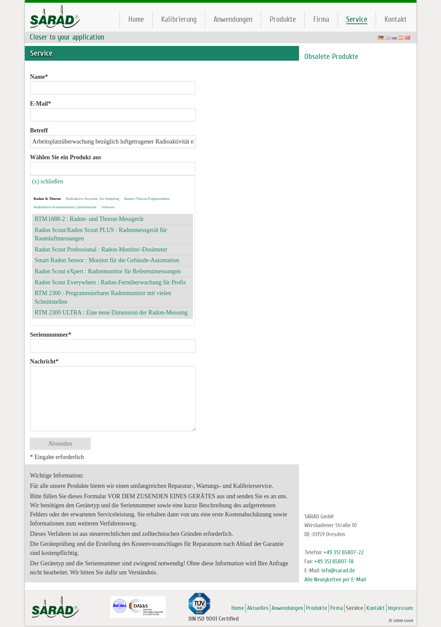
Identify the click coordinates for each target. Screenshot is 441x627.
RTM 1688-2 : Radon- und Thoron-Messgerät (89, 219)
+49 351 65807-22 (343, 552)
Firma (321, 19)
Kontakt (395, 19)
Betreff (39, 130)
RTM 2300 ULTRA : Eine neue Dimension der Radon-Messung (111, 312)
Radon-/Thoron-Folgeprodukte (147, 198)
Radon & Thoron (47, 198)
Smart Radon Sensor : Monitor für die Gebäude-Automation (107, 260)
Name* (39, 76)
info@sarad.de (338, 570)
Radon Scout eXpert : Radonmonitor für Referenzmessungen (108, 271)
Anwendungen (233, 19)
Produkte (283, 19)
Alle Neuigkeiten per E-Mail (335, 579)
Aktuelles (258, 608)
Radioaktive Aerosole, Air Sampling (92, 198)
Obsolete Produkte (331, 56)
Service (356, 19)
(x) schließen (47, 181)
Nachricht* (44, 361)
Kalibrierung (179, 19)
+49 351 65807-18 (334, 561)
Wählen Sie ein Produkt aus (65, 157)
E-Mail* (40, 103)
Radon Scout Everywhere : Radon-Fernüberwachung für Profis (110, 282)
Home (136, 19)
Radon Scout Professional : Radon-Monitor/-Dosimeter (101, 249)
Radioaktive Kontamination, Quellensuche (65, 207)
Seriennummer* (50, 334)
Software (108, 207)
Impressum (400, 608)
